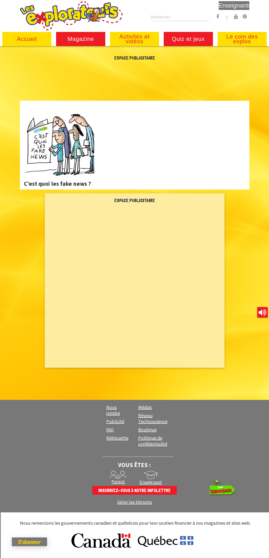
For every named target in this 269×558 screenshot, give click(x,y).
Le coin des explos (242, 38)
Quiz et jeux (188, 39)
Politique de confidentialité (152, 441)
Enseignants (234, 5)
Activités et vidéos (134, 38)
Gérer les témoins (134, 502)
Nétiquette (117, 438)
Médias (145, 407)
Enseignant (151, 482)
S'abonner (29, 541)
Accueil (27, 39)
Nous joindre (113, 410)
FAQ (110, 430)
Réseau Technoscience (153, 418)
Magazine (80, 39)
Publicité (115, 421)
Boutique (147, 430)
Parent (118, 482)
